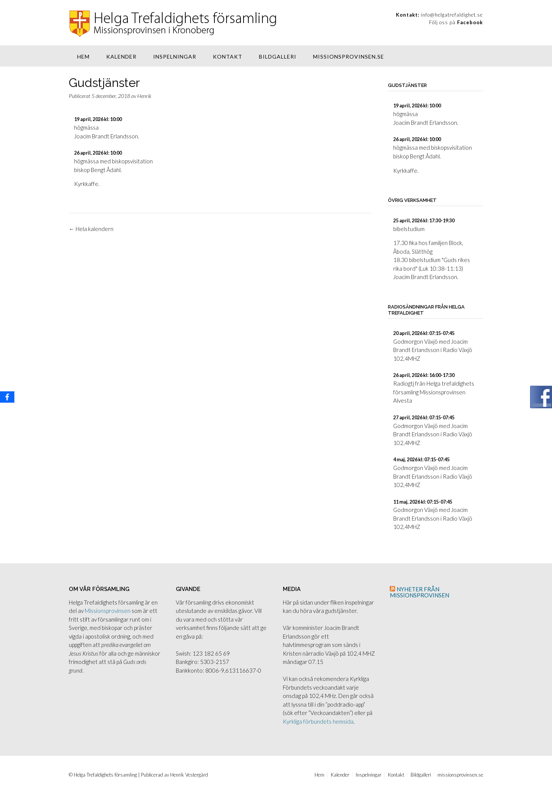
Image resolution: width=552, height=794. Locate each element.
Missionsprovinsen (107, 610)
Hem (83, 56)
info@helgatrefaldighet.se (452, 15)
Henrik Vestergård (189, 775)
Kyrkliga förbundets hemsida (318, 721)
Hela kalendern (91, 228)
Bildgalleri (277, 56)
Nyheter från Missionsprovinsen (419, 592)
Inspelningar (174, 56)
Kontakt (227, 56)
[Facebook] (7, 397)
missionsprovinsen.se (348, 56)
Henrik (144, 96)
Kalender (121, 56)
